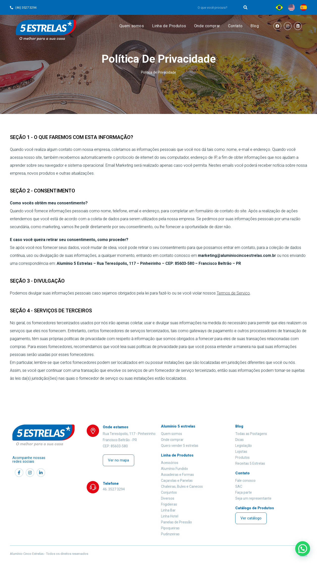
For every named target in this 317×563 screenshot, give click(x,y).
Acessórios (169, 463)
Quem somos (171, 434)
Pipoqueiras (170, 528)
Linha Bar (168, 510)
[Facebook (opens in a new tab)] (277, 26)
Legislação (243, 446)
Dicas (239, 440)
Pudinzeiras (170, 534)
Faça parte (243, 492)
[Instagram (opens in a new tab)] (287, 26)
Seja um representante (253, 498)
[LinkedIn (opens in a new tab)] (298, 26)
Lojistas (241, 452)
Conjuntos (169, 492)
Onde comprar (172, 440)
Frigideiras (169, 504)
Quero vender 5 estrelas (179, 446)
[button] (118, 460)
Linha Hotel (169, 516)
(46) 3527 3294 (23, 7)
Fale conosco (245, 481)
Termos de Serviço (233, 293)
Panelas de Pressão (176, 522)
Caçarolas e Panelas (177, 481)
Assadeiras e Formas (177, 475)
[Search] (246, 7)
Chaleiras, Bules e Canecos (182, 486)
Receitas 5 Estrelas (250, 463)
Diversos (167, 498)
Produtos (242, 457)
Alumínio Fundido (174, 469)
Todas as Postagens (251, 434)
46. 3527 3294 (114, 489)
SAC (238, 486)
